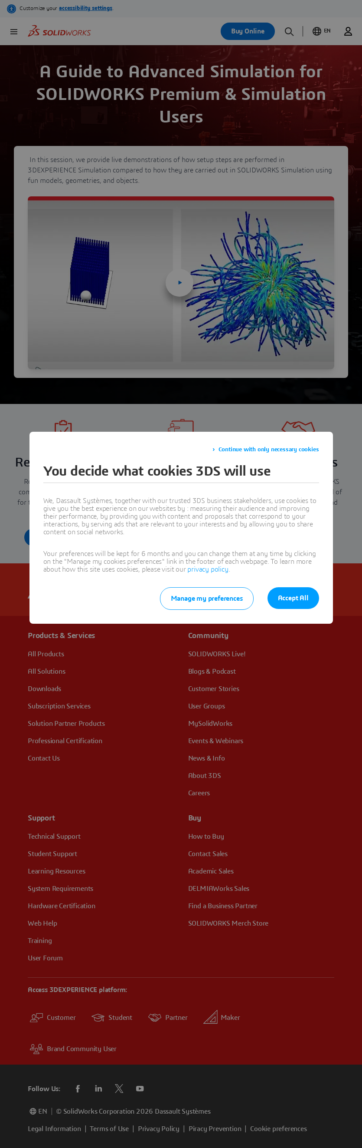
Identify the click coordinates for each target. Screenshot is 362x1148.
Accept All (293, 598)
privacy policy (207, 569)
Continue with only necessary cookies (269, 450)
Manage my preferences (207, 598)
